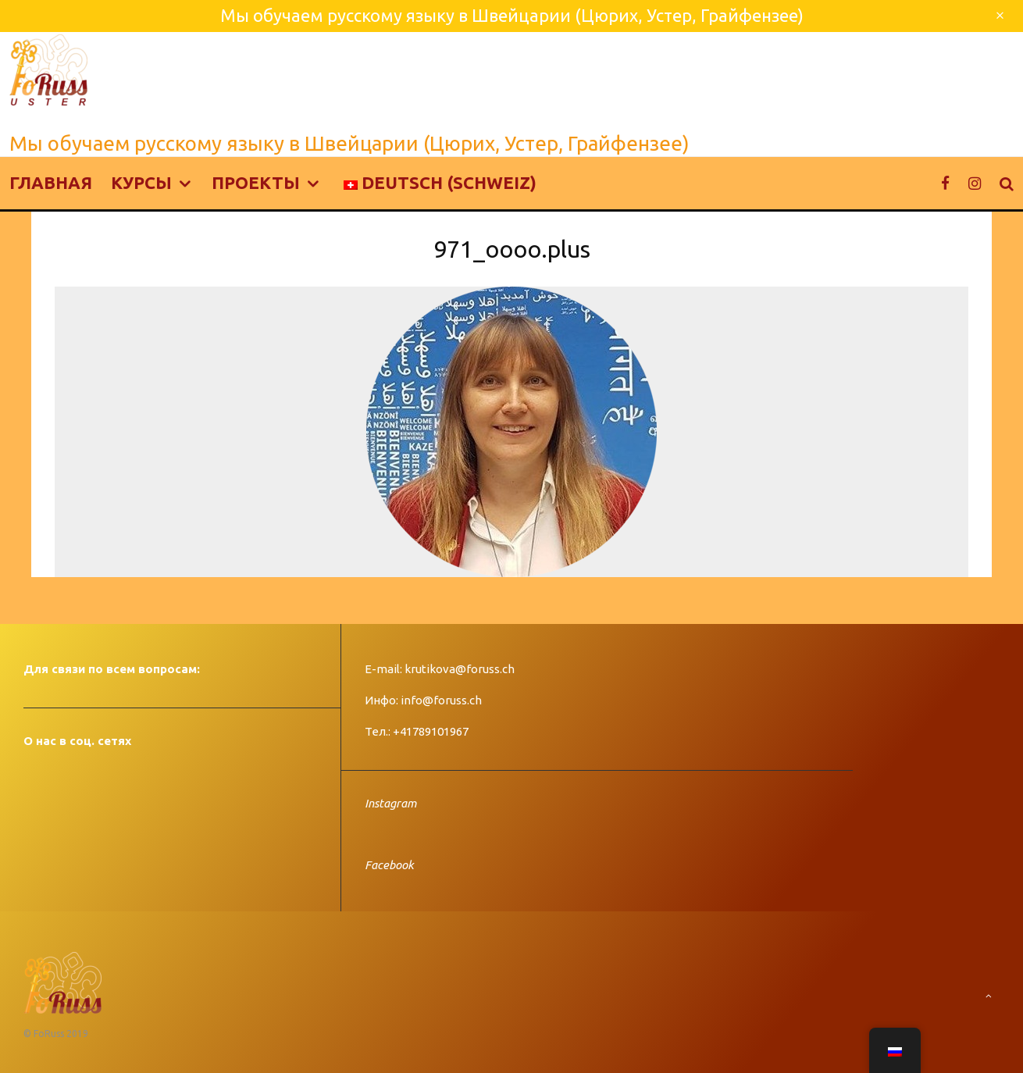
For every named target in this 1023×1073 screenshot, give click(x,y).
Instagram (390, 803)
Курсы (141, 182)
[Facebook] (945, 183)
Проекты (256, 182)
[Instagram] (974, 183)
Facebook (389, 865)
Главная (50, 182)
